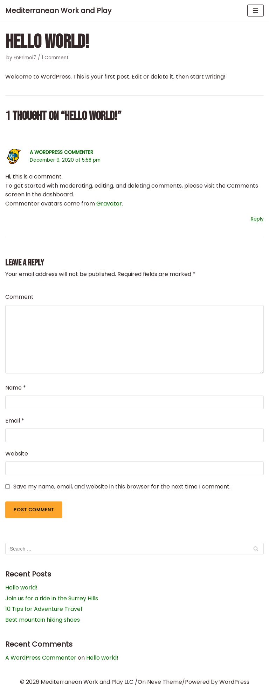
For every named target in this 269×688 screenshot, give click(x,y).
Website (16, 454)
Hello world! (21, 588)
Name (15, 388)
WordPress (234, 682)
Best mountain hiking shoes (42, 620)
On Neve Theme (160, 682)
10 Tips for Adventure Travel (43, 609)
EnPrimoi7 (25, 57)
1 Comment (55, 57)
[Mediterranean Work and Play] (58, 10)
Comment (19, 297)
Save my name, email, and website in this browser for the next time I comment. (121, 487)
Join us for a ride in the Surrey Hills (51, 598)
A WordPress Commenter (61, 152)
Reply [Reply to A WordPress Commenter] (257, 219)
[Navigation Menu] (255, 10)
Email (14, 421)
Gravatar (109, 204)
